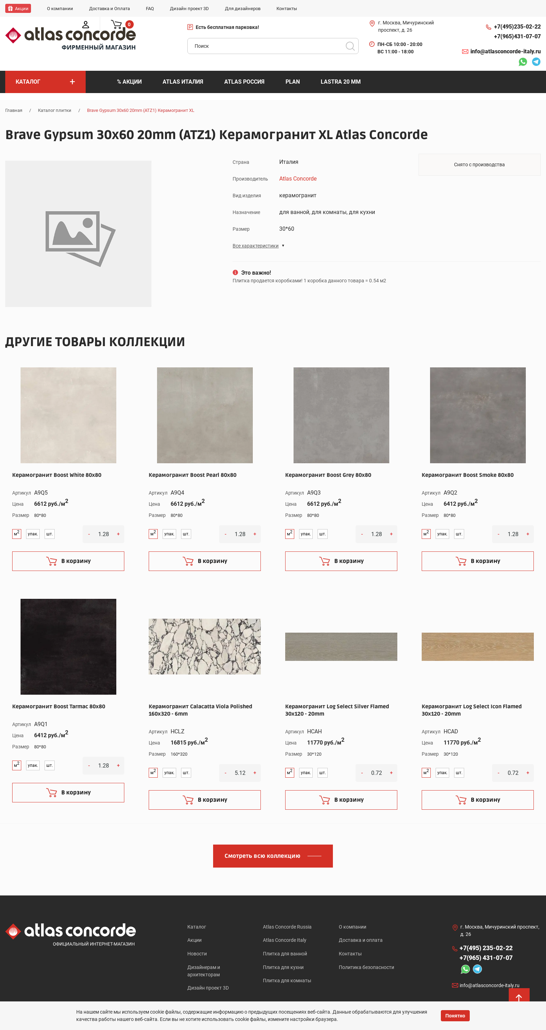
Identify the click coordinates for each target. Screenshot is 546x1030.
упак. (33, 534)
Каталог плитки (54, 110)
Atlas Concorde (298, 178)
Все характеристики (256, 245)
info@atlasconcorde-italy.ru (505, 51)
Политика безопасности (366, 967)
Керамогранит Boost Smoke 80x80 (468, 475)
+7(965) (517, 36)
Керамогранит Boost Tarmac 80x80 (58, 706)
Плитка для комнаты (287, 981)
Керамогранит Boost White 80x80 (56, 475)
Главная (13, 110)
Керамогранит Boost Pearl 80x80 (192, 475)
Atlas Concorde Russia (287, 926)
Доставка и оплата (361, 940)
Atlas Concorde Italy (284, 940)
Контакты (350, 953)
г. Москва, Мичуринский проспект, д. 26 (406, 26)
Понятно (455, 1015)
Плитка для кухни (283, 967)
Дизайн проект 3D (208, 988)
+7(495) (517, 27)
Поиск (350, 46)
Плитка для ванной (285, 953)
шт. (49, 534)
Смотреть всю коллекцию (263, 855)
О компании (352, 926)
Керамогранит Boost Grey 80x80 (328, 475)
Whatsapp (522, 62)
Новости (197, 953)
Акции (194, 940)
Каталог (196, 926)
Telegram (536, 62)
